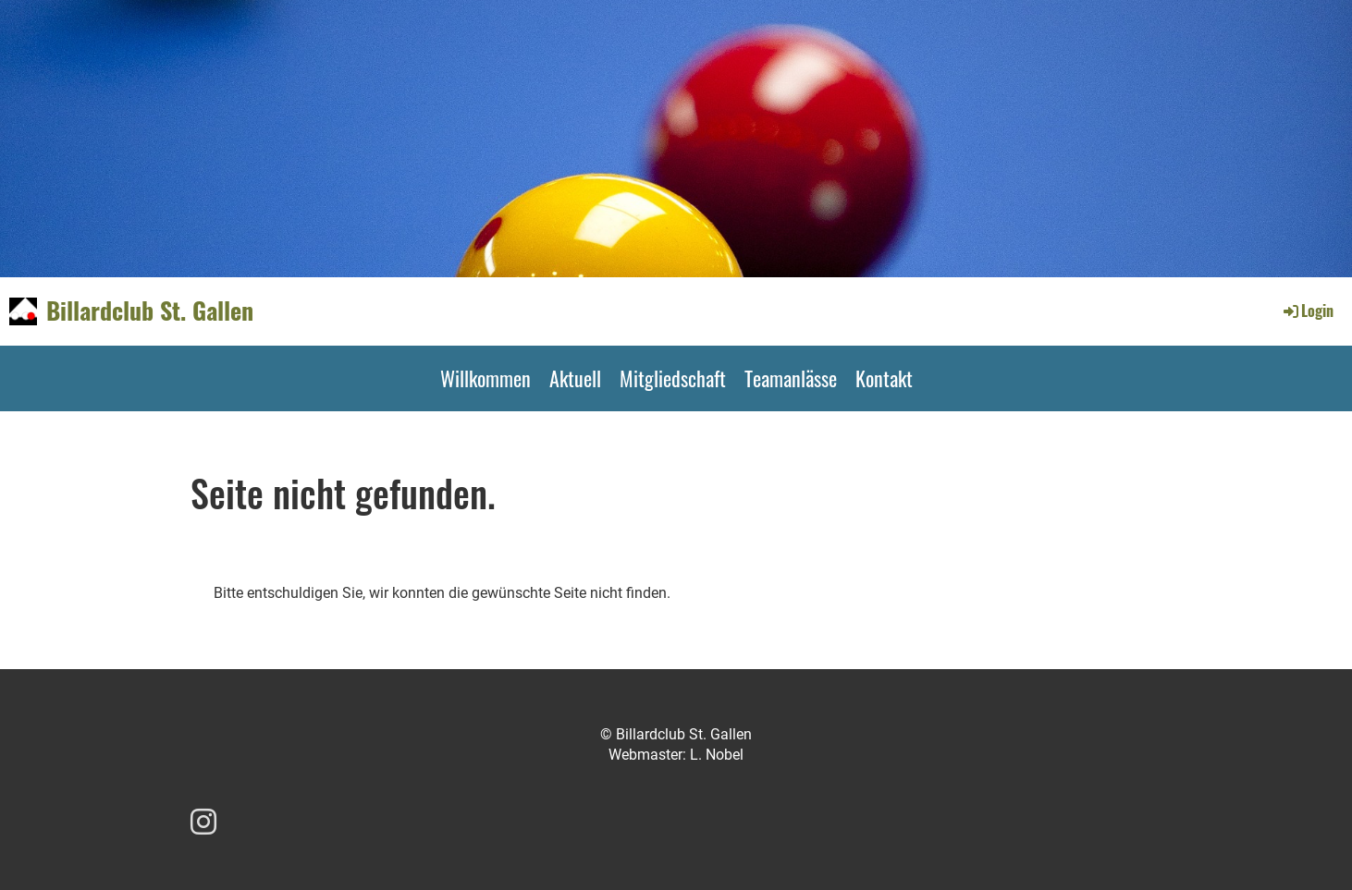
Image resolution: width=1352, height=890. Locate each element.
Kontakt (884, 378)
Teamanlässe (790, 378)
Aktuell (575, 378)
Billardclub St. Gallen (149, 310)
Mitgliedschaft (673, 378)
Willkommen (485, 378)
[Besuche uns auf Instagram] (203, 822)
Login (1307, 310)
